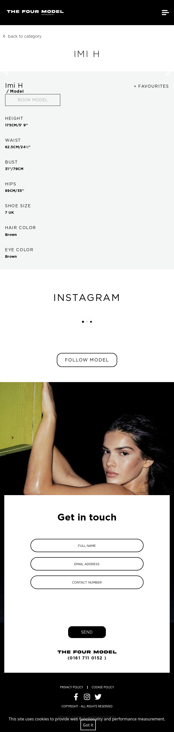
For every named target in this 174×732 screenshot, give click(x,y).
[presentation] (87, 604)
